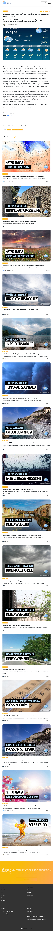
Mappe (2, 897)
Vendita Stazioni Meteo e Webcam (36, 916)
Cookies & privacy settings (7, 911)
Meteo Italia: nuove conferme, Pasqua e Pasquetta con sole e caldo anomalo (22, 850)
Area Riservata (27, 928)
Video (28, 890)
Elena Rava (6, 226)
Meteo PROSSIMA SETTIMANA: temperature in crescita (17, 760)
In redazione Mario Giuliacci (11, 24)
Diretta (2, 903)
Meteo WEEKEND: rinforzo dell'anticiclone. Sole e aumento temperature (21, 535)
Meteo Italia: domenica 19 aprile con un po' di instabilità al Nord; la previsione (23, 354)
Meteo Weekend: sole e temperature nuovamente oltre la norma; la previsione (23, 176)
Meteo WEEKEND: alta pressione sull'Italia (13, 669)
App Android (30, 914)
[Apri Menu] (49, 3)
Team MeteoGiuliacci (8, 181)
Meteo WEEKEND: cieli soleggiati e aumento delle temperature (19, 221)
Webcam (3, 895)
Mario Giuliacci (10, 115)
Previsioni (3, 890)
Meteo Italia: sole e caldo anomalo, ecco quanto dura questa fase (20, 806)
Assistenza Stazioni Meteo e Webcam (36, 919)
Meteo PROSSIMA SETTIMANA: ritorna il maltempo (16, 625)
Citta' (2, 892)
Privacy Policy (4, 914)
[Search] (44, 3)
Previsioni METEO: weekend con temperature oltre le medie (18, 443)
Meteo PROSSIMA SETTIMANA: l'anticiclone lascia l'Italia (17, 489)
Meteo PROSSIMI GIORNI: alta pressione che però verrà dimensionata (21, 715)
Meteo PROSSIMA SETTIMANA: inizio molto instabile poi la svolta (20, 309)
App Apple (30, 911)
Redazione (30, 895)
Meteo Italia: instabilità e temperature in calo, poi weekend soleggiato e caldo (23, 265)
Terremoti (3, 900)
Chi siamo (26, 879)
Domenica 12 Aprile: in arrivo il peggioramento (14, 581)
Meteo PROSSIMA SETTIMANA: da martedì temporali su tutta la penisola (22, 398)
